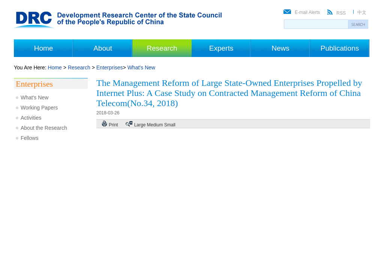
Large (140, 125)
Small (170, 125)
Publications (340, 48)
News (281, 48)
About (102, 48)
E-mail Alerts (307, 12)
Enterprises (109, 67)
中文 (361, 12)
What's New (141, 67)
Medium (155, 125)
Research (162, 48)
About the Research (44, 128)
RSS (341, 13)
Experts (221, 48)
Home (43, 48)
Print (113, 125)
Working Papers (39, 108)
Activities (31, 118)
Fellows (29, 138)
